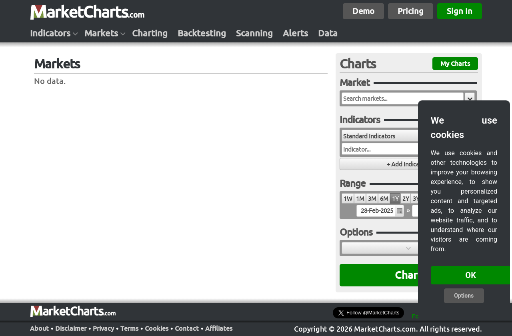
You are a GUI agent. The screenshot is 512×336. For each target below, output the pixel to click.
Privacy (103, 328)
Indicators (50, 33)
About (39, 328)
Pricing (411, 11)
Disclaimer (70, 328)
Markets (101, 33)
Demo (363, 11)
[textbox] (403, 98)
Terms (129, 328)
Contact (187, 328)
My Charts (455, 63)
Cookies (156, 328)
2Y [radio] (405, 198)
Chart (408, 275)
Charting (150, 33)
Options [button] (464, 295)
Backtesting (202, 33)
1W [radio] (348, 198)
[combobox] (385, 136)
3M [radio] (372, 198)
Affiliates (218, 328)
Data (328, 33)
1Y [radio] (395, 198)
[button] (470, 98)
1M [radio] (360, 198)
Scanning (254, 33)
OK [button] (470, 275)
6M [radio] (384, 198)
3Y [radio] (416, 198)
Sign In (459, 11)
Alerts (295, 33)
